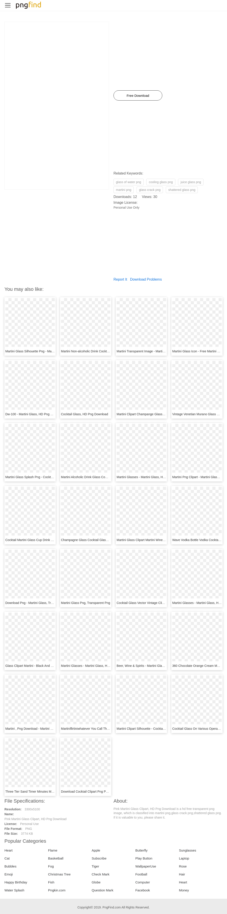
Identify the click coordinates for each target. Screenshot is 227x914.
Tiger (95, 866)
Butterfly (141, 850)
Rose (183, 866)
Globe (96, 882)
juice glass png (190, 182)
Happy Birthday (15, 882)
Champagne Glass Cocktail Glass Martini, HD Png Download (103, 540)
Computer (142, 882)
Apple (96, 850)
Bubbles (10, 866)
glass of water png (128, 182)
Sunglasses (187, 850)
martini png (123, 190)
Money (184, 890)
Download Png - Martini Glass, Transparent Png (38, 603)
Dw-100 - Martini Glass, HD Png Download (34, 414)
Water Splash (14, 890)
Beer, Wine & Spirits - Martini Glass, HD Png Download (154, 666)
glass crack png (149, 190)
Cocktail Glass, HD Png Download (84, 414)
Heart (8, 850)
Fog (51, 866)
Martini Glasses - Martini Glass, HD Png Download (151, 477)
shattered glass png (181, 190)
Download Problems (146, 279)
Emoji (8, 874)
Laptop (184, 858)
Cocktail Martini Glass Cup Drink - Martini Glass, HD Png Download (51, 540)
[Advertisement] (57, 53)
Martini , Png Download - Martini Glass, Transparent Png (44, 728)
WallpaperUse (145, 866)
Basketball (55, 858)
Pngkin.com (56, 890)
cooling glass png (161, 182)
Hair (182, 874)
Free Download (138, 95)
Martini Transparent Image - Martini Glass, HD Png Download (159, 351)
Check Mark (101, 874)
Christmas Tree (59, 874)
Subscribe (99, 858)
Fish (51, 882)
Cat (7, 858)
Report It (120, 279)
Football (141, 874)
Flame (52, 850)
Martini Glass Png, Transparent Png (85, 603)
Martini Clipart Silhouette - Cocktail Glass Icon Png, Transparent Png (164, 728)
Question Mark (103, 890)
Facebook (142, 890)
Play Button (143, 858)
